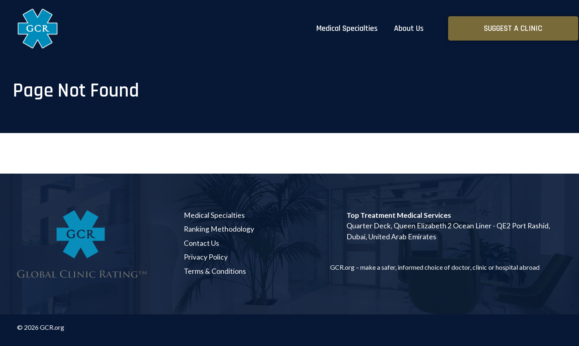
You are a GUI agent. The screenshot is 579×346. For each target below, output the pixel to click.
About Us (409, 28)
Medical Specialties (347, 28)
